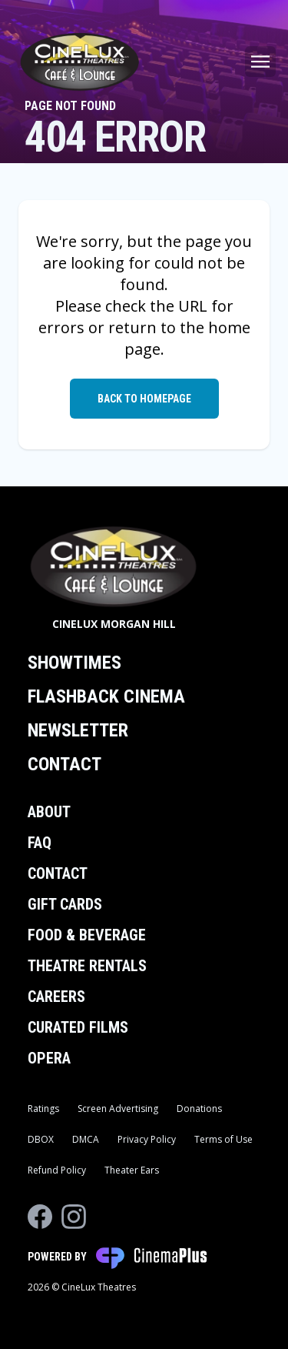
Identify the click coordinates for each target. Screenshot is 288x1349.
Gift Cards (65, 904)
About (49, 812)
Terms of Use (223, 1139)
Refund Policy (57, 1170)
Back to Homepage (144, 398)
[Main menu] (260, 61)
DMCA (85, 1139)
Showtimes (74, 662)
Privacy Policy (147, 1139)
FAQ (39, 842)
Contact (64, 764)
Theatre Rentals (87, 966)
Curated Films (78, 1027)
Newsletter (78, 730)
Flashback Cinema (106, 696)
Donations (199, 1108)
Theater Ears (131, 1170)
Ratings (43, 1108)
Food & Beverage (87, 935)
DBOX (41, 1139)
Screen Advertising (118, 1108)
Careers (56, 996)
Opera (49, 1058)
